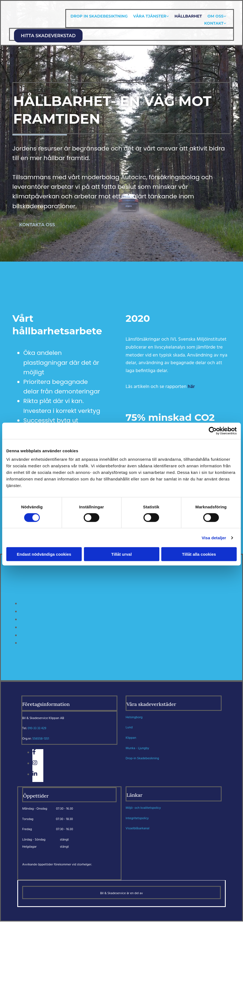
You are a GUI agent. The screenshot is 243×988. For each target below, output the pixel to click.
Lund (129, 727)
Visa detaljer (214, 537)
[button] (48, 35)
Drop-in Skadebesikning (142, 758)
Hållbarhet (188, 16)
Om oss (215, 16)
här (191, 387)
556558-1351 (40, 738)
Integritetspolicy (137, 818)
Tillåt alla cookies (199, 554)
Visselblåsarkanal (137, 828)
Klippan (131, 738)
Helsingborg (134, 717)
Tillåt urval (121, 554)
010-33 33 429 (37, 728)
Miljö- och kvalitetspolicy (143, 808)
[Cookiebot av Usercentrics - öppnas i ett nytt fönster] (213, 431)
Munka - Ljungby (137, 748)
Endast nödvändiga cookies (44, 554)
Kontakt (214, 23)
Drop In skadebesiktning (99, 16)
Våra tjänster (149, 16)
